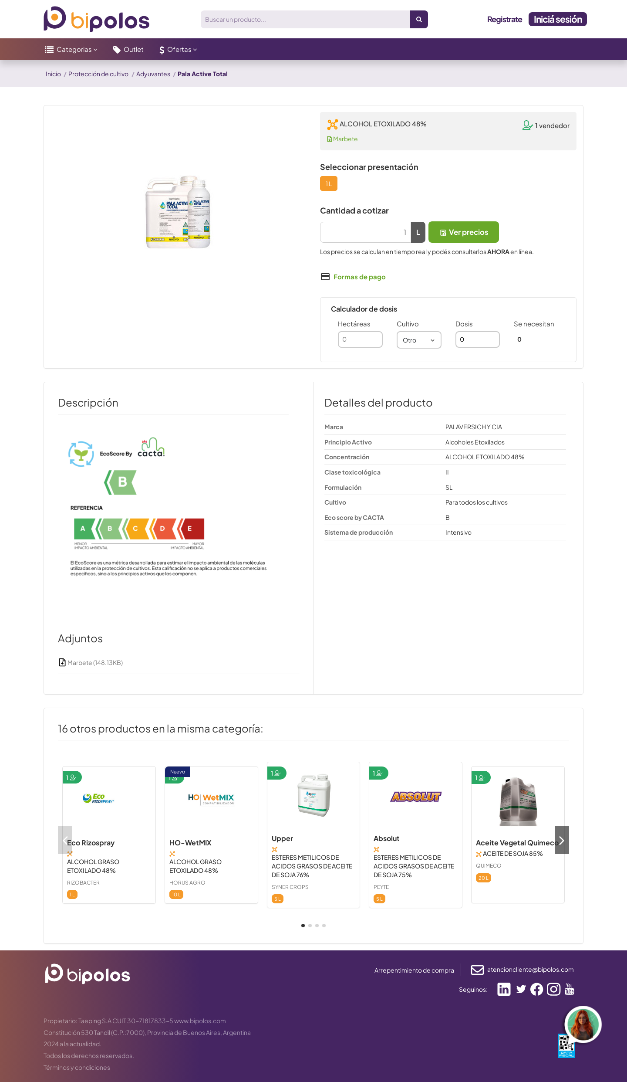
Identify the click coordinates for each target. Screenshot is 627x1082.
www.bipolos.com (200, 1020)
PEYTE (381, 887)
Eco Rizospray (91, 842)
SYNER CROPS (290, 887)
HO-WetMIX (190, 842)
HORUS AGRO (187, 882)
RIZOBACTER (83, 882)
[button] (71, 49)
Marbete (342, 138)
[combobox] (419, 340)
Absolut (387, 838)
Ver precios (464, 232)
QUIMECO (489, 865)
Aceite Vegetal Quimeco (517, 842)
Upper (282, 838)
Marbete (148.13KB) (90, 662)
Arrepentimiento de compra (414, 970)
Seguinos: (473, 989)
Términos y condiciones (77, 1067)
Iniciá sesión (558, 19)
